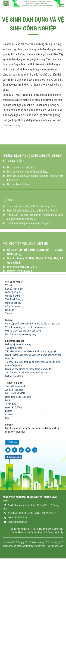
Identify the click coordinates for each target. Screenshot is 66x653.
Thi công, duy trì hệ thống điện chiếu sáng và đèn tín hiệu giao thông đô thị (32, 454)
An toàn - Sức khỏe (14, 480)
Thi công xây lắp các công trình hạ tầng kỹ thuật (28, 463)
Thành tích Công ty (14, 389)
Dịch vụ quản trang (14, 466)
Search (8, 501)
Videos (8, 403)
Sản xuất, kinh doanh (15, 476)
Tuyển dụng (11, 494)
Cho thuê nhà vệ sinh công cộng (20, 424)
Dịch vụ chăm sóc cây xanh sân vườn (23, 421)
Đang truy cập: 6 (13, 547)
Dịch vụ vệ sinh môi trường (18, 434)
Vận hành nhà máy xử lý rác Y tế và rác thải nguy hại (30, 441)
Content (9, 505)
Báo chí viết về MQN (15, 483)
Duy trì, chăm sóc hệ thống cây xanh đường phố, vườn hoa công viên (33, 447)
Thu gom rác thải (13, 438)
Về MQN (9, 375)
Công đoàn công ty (14, 396)
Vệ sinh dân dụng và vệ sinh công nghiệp (25, 417)
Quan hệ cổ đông (13, 497)
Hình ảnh (9, 400)
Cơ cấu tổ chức (12, 386)
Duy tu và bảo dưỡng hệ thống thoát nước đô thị (28, 459)
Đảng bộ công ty (13, 393)
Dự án (8, 490)
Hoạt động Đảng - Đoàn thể (18, 487)
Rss (7, 508)
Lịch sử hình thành (14, 379)
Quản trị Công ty (13, 382)
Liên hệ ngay (12, 533)
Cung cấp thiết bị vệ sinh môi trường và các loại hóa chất (32, 414)
